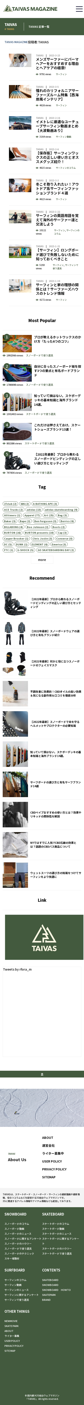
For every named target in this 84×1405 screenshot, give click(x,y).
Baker (7, 540)
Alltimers (10, 534)
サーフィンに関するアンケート (21, 1295)
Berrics (65, 540)
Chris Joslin (40, 557)
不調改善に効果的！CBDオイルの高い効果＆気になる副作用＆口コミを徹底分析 (42, 713)
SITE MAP (9, 1350)
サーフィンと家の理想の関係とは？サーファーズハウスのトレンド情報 (45, 309)
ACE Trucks (11, 528)
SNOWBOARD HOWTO (56, 1290)
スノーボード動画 (14, 1228)
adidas (31, 528)
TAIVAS (40, 74)
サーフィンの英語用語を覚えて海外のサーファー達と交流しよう (45, 242)
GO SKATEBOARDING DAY (54, 569)
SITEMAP (49, 1186)
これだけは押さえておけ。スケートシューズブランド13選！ (42, 451)
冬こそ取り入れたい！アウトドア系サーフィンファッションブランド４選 (45, 208)
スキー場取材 (11, 1258)
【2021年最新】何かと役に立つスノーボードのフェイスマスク (42, 683)
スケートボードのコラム (55, 1223)
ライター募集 (11, 1336)
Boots (56, 546)
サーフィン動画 (63, 155)
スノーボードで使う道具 (39, 374)
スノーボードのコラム (16, 1223)
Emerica (57, 563)
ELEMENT (37, 563)
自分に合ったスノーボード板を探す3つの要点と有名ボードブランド (42, 393)
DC (6, 563)
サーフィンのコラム (66, 187)
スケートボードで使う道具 (41, 433)
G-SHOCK (23, 569)
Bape (23, 540)
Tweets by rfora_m (17, 978)
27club (8, 523)
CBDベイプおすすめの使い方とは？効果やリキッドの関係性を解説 (42, 834)
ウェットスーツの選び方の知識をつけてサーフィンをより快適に (42, 894)
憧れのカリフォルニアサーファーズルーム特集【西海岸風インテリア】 (45, 115)
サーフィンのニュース (16, 1290)
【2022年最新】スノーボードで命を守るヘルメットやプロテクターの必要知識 (42, 743)
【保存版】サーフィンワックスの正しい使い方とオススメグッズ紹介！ (45, 177)
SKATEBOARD (53, 1214)
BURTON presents (36, 552)
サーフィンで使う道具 (65, 285)
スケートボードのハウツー (57, 1248)
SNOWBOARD (15, 1214)
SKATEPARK (49, 1295)
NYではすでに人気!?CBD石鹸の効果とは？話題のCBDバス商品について (42, 864)
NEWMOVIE (10, 1321)
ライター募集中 (53, 1162)
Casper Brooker (14, 557)
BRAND (46, 1299)
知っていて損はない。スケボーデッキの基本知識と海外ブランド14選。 (42, 422)
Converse (62, 557)
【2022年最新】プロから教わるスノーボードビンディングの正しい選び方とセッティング (42, 481)
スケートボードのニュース (56, 1233)
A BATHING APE (43, 523)
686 (23, 523)
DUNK (19, 563)
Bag (60, 534)
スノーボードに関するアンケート (22, 1238)
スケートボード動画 (53, 1228)
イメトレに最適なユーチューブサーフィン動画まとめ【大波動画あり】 (45, 146)
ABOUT (47, 1147)
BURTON (9, 552)
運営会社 (48, 1155)
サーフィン (61, 93)
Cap (60, 552)
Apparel (29, 534)
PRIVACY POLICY (54, 1178)
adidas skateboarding (59, 528)
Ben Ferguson (43, 540)
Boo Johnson (35, 546)
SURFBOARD (14, 1270)
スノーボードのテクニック (19, 1253)
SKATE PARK (11, 1326)
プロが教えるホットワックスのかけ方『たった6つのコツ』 (42, 363)
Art (46, 534)
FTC (6, 569)
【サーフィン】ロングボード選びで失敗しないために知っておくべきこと (45, 276)
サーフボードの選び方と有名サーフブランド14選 (42, 804)
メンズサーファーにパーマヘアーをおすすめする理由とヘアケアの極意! (45, 83)
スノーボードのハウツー (18, 1243)
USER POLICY (52, 1170)
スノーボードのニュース (17, 1233)
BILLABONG (11, 546)
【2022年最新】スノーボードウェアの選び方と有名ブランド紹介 (42, 652)
